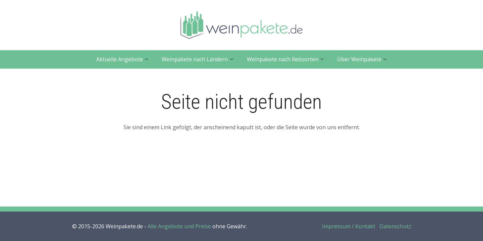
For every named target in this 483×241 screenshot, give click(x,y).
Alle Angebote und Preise (179, 226)
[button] (145, 59)
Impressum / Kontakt (348, 226)
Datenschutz (395, 226)
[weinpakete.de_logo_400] (241, 25)
